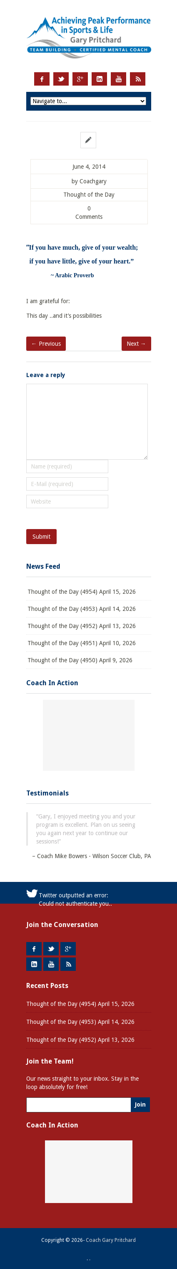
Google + (80, 79)
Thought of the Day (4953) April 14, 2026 (81, 608)
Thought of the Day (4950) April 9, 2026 (79, 660)
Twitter (61, 79)
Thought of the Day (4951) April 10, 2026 (81, 643)
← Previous (46, 343)
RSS (137, 79)
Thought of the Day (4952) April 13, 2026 (81, 626)
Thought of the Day (89, 195)
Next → (136, 343)
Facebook (42, 79)
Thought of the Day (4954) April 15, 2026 (81, 591)
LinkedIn (99, 79)
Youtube (118, 79)
